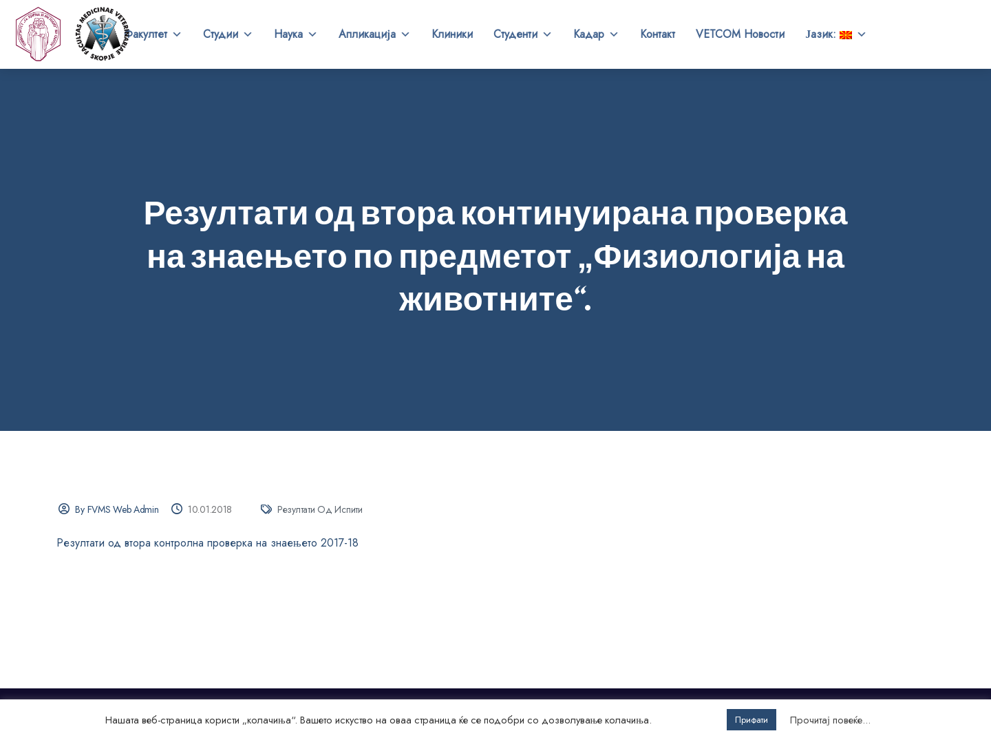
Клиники (452, 34)
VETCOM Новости (740, 34)
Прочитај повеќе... (830, 720)
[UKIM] (38, 34)
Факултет (153, 34)
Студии (228, 34)
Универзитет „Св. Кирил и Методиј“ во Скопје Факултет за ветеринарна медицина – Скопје (103, 34)
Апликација (375, 34)
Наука (296, 34)
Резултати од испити (320, 509)
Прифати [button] (751, 719)
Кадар (596, 34)
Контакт (657, 34)
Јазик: (836, 34)
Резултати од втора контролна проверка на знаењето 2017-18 (207, 543)
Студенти (523, 34)
